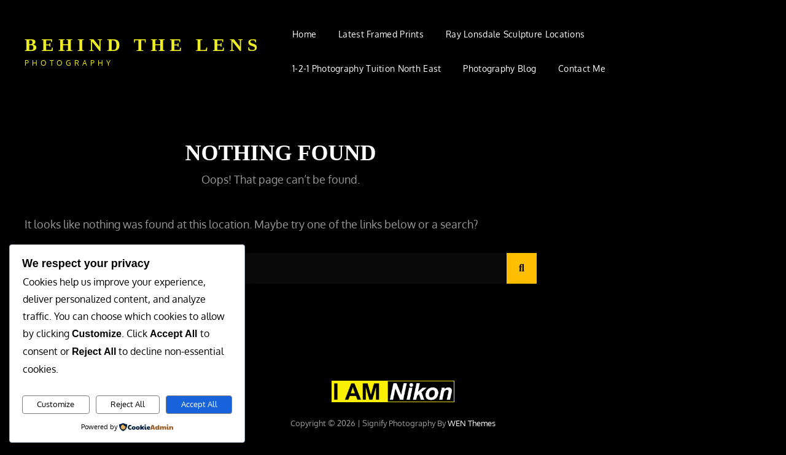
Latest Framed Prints (381, 34)
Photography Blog (499, 68)
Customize (55, 404)
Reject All (128, 404)
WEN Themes (472, 423)
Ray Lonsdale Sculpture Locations (515, 34)
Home (304, 34)
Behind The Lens (143, 44)
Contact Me (581, 68)
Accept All (199, 404)
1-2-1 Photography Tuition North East (366, 68)
